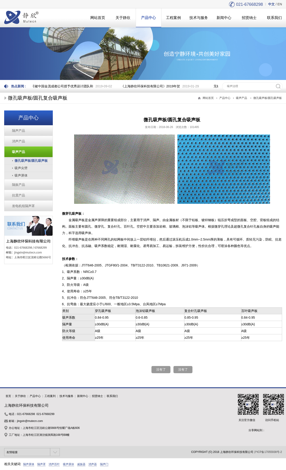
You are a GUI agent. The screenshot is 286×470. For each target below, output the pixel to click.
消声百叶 (54, 464)
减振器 (81, 464)
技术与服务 (198, 18)
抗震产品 (18, 195)
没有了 (161, 369)
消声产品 (18, 141)
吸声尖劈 (21, 168)
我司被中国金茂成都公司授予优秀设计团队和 (61, 86)
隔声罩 (41, 464)
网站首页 (97, 18)
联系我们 (112, 396)
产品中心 (148, 18)
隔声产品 (18, 130)
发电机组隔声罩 (23, 206)
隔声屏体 (28, 464)
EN (279, 4)
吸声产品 (241, 98)
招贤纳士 (249, 18)
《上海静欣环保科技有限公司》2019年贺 (151, 86)
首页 (8, 396)
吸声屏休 (68, 464)
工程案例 (173, 18)
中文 (271, 4)
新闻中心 (224, 18)
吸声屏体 (21, 175)
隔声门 (104, 464)
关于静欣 (123, 18)
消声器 (92, 464)
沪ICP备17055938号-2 (268, 452)
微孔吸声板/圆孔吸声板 (267, 98)
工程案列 (50, 396)
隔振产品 (18, 184)
